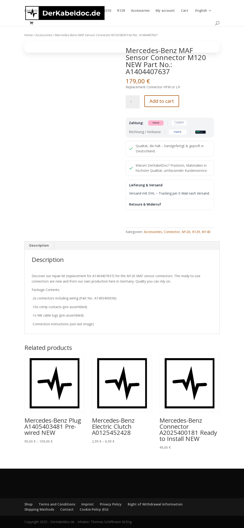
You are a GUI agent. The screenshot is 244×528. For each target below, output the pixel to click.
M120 (186, 232)
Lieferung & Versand (145, 185)
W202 (92, 11)
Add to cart (162, 101)
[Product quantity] (133, 101)
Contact (31, 11)
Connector (172, 232)
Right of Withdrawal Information (155, 504)
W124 (62, 11)
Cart (184, 11)
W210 (106, 11)
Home (28, 35)
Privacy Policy (111, 504)
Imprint (87, 504)
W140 (77, 11)
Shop (48, 11)
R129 (121, 11)
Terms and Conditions (57, 504)
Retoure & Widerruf (145, 204)
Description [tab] (39, 245)
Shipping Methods (39, 509)
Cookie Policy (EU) (94, 509)
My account (165, 11)
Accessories (140, 11)
